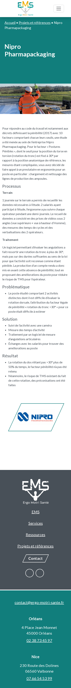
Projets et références (35, 546)
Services (35, 523)
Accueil (10, 23)
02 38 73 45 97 (39, 640)
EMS (36, 511)
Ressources (35, 534)
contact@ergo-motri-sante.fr (39, 602)
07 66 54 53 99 (39, 678)
